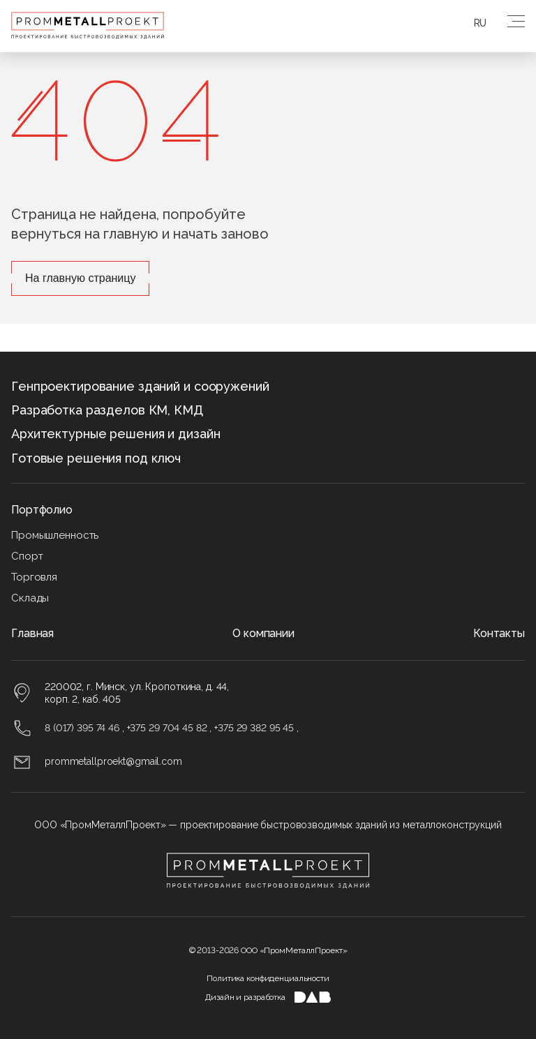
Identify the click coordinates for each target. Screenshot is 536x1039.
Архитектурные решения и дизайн (115, 433)
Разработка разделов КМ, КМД (107, 410)
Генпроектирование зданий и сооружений (140, 386)
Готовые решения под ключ (96, 458)
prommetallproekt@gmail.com (113, 761)
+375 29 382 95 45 (254, 727)
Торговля (34, 577)
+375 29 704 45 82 (167, 727)
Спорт (27, 556)
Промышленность (54, 535)
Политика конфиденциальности (268, 978)
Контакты (499, 633)
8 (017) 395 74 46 (82, 727)
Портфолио (42, 509)
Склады (30, 598)
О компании (263, 633)
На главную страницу (80, 278)
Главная (32, 633)
